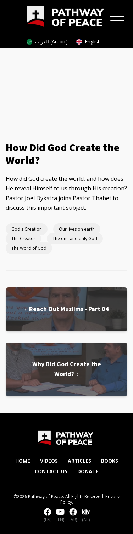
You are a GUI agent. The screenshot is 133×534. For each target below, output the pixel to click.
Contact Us (51, 471)
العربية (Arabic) (47, 41)
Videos (49, 460)
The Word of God (28, 248)
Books (109, 460)
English (88, 41)
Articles (79, 460)
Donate (88, 471)
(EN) (47, 515)
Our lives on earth (77, 229)
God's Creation (26, 229)
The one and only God (74, 239)
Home (22, 460)
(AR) (73, 515)
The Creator (23, 239)
